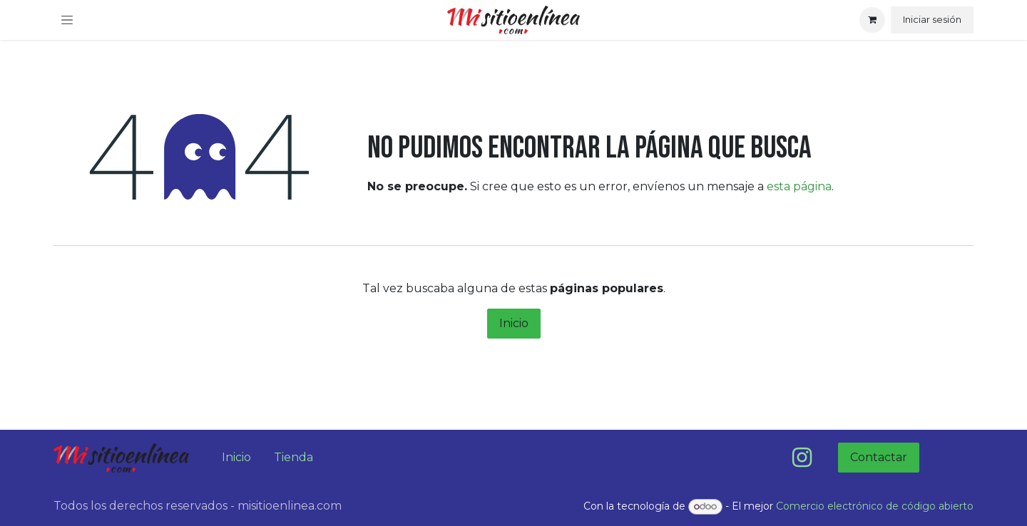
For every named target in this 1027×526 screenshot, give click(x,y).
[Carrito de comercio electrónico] (872, 20)
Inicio (513, 323)
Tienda (293, 457)
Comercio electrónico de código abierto (875, 506)
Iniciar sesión (932, 19)
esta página (799, 186)
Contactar (878, 457)
